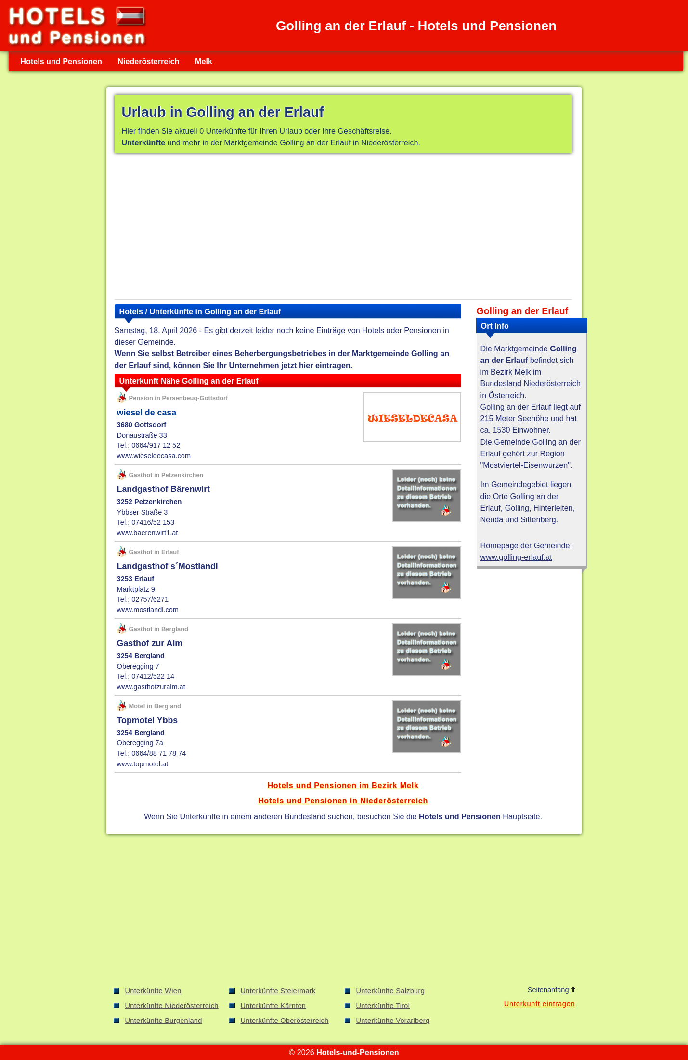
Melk (203, 61)
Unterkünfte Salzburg (390, 991)
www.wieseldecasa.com (154, 456)
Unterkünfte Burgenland (163, 1020)
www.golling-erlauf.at (516, 557)
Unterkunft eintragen (539, 1004)
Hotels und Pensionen (61, 61)
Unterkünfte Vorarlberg (393, 1020)
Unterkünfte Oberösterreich (285, 1020)
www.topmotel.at (143, 764)
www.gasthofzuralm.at (151, 687)
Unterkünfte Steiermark (278, 991)
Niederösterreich (148, 61)
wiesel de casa (146, 412)
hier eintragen (324, 365)
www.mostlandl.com (148, 610)
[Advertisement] (343, 228)
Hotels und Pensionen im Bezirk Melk (342, 785)
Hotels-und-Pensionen (357, 1052)
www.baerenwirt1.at (147, 533)
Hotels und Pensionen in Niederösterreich (343, 800)
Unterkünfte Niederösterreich (172, 1005)
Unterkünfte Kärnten (273, 1005)
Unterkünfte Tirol (383, 1005)
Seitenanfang (551, 990)
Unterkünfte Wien (153, 991)
